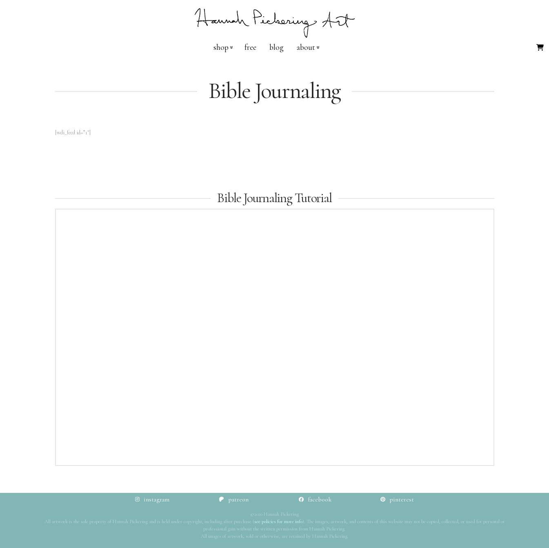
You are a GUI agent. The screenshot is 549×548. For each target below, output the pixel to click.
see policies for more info (278, 521)
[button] (540, 47)
